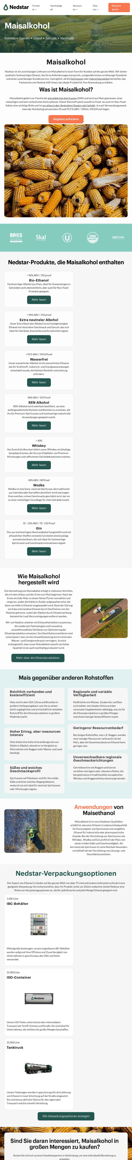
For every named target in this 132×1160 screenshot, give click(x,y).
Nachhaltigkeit (56, 7)
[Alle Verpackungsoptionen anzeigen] (66, 941)
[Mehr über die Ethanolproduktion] (37, 550)
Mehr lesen (34, 299)
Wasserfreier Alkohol (46, 1116)
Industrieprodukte (99, 78)
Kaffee (39, 1134)
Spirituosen (76, 78)
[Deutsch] (107, 1137)
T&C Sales (34, 1151)
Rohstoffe (51, 38)
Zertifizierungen (77, 1128)
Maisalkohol (67, 38)
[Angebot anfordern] (66, 119)
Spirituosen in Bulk (45, 1128)
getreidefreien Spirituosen (62, 98)
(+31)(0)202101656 (110, 1110)
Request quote (116, 7)
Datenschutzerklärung (15, 1151)
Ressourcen (77, 7)
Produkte (36, 7)
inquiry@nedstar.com (112, 1113)
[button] (66, 1034)
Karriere (72, 1116)
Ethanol (37, 38)
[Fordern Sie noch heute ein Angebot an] (64, 993)
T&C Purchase (49, 1151)
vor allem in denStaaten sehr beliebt (68, 105)
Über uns (95, 7)
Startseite (10, 38)
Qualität (72, 1134)
